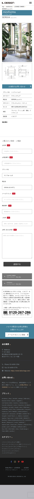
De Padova (5, 407)
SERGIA (7, 9)
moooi (16, 422)
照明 (18, 442)
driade (16, 407)
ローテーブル (12, 446)
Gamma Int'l (5, 413)
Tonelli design (24, 429)
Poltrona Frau (27, 424)
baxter (13, 400)
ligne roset (11, 418)
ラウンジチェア (12, 442)
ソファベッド (26, 444)
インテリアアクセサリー (8, 453)
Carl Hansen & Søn (7, 403)
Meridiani (4, 420)
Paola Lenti (14, 424)
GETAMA (19, 413)
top (3, 6)
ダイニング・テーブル (7, 444)
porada (4, 426)
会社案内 (26, 467)
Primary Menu (30, 3)
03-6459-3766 (14, 364)
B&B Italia (26, 398)
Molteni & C (10, 422)
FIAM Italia (26, 407)
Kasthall (25, 416)
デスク (16, 451)
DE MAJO (27, 405)
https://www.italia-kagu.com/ (20, 371)
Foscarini (27, 409)
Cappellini (19, 400)
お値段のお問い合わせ (17, 86)
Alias (10, 398)
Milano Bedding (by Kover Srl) (16, 420)
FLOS (10, 409)
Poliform (20, 424)
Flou (14, 409)
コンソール (5, 446)
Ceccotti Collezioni (7, 405)
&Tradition (4, 398)
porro (8, 426)
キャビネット (5, 448)
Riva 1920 (4, 429)
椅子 (20, 444)
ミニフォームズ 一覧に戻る (14, 283)
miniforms (9, 6)
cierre (15, 405)
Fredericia (4, 411)
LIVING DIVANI (18, 418)
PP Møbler (14, 426)
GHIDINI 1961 (26, 413)
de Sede (11, 407)
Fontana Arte (20, 409)
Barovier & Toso (6, 400)
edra (21, 407)
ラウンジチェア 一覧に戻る (14, 276)
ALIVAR (15, 398)
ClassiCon (21, 405)
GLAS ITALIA (11, 416)
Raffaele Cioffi (22, 426)
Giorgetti (4, 416)
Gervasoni (12, 413)
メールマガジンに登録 (16, 335)
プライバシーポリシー (11, 469)
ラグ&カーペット (21, 446)
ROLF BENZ (12, 429)
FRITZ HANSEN (13, 411)
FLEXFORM (5, 409)
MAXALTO (26, 418)
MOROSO (21, 422)
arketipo (20, 398)
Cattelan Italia (23, 403)
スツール (17, 448)
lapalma (4, 418)
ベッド (16, 444)
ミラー (12, 448)
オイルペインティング (7, 451)
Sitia (17, 429)
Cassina (15, 403)
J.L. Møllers (19, 416)
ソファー (4, 442)
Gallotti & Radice (22, 411)
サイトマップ (25, 469)
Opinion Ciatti (5, 424)
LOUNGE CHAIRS (19, 6)
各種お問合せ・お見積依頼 (12, 467)
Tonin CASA (5, 431)
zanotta (12, 431)
